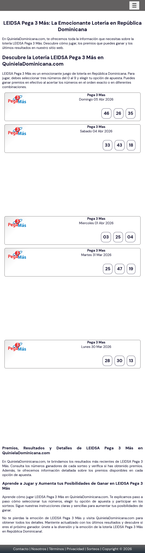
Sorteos (93, 549)
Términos (56, 549)
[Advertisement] (72, 184)
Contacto (21, 549)
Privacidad (75, 549)
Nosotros (38, 549)
